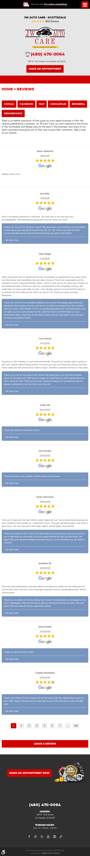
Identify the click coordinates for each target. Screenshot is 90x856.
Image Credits (35, 853)
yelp (41, 104)
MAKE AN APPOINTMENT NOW (29, 773)
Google (35, 836)
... (68, 725)
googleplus (58, 104)
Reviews (25, 89)
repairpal (78, 104)
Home (7, 89)
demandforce (13, 113)
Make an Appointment (45, 69)
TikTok (60, 836)
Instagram (54, 836)
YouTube (48, 836)
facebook (26, 104)
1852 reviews (52, 21)
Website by (50, 853)
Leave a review (45, 744)
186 (76, 725)
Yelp (41, 836)
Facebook (29, 836)
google (9, 104)
